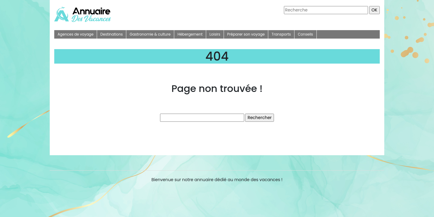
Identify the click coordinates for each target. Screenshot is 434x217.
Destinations (111, 34)
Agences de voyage (75, 34)
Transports (281, 34)
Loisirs (214, 34)
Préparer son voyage (246, 34)
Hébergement (190, 34)
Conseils (305, 34)
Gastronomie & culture (150, 34)
